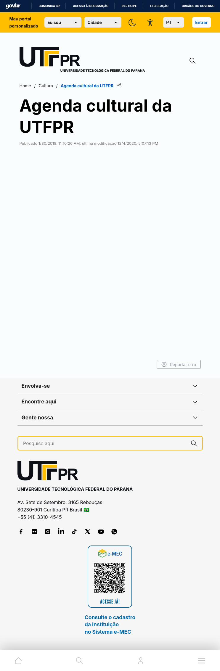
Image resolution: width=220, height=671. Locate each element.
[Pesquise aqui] (104, 443)
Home (25, 85)
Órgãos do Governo (198, 6)
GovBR (13, 6)
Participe (129, 6)
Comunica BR (49, 6)
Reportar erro (178, 364)
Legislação (159, 6)
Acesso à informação (90, 6)
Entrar (201, 22)
